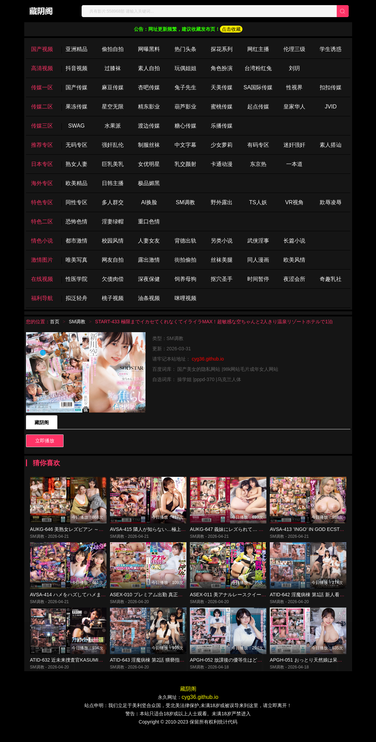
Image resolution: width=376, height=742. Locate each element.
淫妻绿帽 (113, 221)
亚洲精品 (76, 49)
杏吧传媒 (149, 87)
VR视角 (294, 202)
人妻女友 (149, 241)
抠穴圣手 (222, 279)
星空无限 (113, 106)
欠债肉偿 (113, 279)
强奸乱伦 (113, 145)
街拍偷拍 (185, 260)
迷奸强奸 (294, 145)
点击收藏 (231, 29)
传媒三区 (42, 126)
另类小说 (222, 241)
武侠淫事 (258, 241)
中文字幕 (185, 145)
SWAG (76, 126)
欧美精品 (76, 183)
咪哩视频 (185, 298)
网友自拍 (113, 260)
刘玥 (294, 68)
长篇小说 (294, 241)
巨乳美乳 (113, 164)
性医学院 (76, 279)
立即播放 (44, 440)
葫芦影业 (185, 106)
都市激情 (76, 241)
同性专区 (76, 202)
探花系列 (222, 49)
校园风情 (113, 241)
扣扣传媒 (331, 87)
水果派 (113, 126)
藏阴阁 (41, 422)
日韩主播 (113, 183)
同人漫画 (258, 260)
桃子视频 (113, 298)
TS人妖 (258, 202)
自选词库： (165, 379)
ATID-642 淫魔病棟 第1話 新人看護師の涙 (314, 600)
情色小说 (42, 241)
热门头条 (185, 49)
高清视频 (42, 68)
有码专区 (258, 145)
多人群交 (113, 202)
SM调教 (185, 202)
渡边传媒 (149, 126)
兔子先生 (185, 87)
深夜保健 (149, 279)
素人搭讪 (331, 145)
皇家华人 (294, 106)
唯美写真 (76, 260)
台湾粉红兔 (258, 68)
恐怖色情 (76, 221)
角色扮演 (222, 68)
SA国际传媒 (258, 87)
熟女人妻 (76, 164)
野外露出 (222, 202)
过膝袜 (113, 68)
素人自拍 (149, 68)
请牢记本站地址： (172, 359)
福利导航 (42, 298)
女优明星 (149, 164)
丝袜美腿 (222, 260)
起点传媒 (258, 106)
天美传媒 (222, 87)
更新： (159, 348)
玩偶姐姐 (185, 68)
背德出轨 (185, 241)
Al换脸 (149, 202)
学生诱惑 (331, 49)
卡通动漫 (222, 164)
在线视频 (42, 279)
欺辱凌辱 (331, 202)
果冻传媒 (76, 106)
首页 (54, 321)
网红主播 (258, 49)
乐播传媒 (222, 126)
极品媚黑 (149, 183)
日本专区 (42, 164)
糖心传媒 (185, 126)
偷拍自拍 (113, 49)
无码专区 (76, 145)
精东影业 (149, 106)
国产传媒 (76, 87)
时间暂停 (258, 279)
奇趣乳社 (331, 279)
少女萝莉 (222, 145)
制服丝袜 (149, 145)
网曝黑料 (149, 49)
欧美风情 (294, 260)
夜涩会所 (294, 279)
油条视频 (149, 298)
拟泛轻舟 (76, 298)
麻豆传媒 (113, 87)
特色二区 (42, 221)
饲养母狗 (185, 279)
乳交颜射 (185, 164)
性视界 (294, 87)
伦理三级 (294, 49)
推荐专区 (42, 145)
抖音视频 (76, 68)
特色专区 (42, 202)
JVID (331, 106)
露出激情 (149, 260)
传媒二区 (42, 106)
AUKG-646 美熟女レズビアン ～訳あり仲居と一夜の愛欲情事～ (98, 532)
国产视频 (42, 49)
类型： (159, 338)
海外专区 (42, 183)
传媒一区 (42, 87)
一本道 (294, 164)
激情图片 (42, 260)
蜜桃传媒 (222, 106)
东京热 (258, 164)
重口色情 (149, 221)
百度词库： (165, 369)
